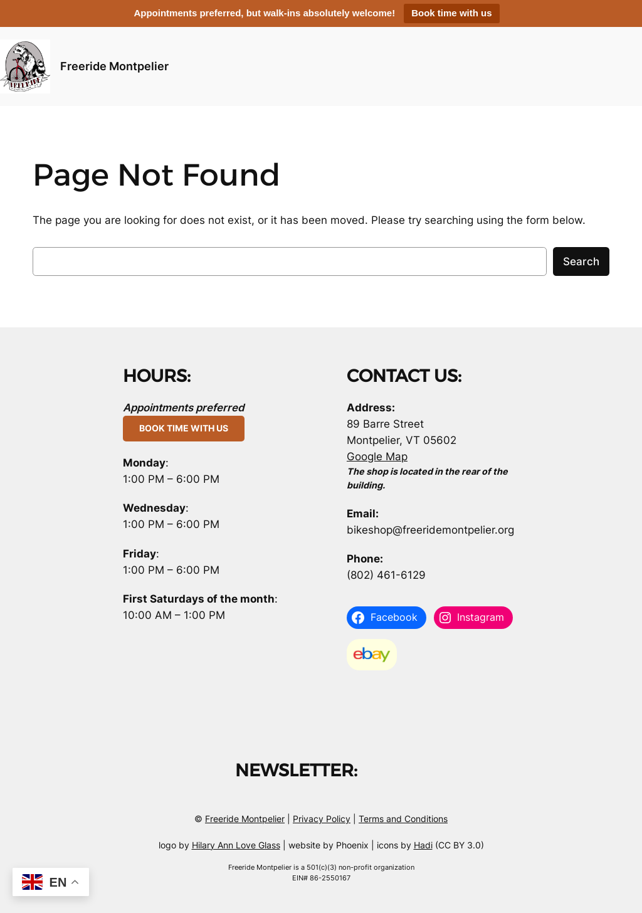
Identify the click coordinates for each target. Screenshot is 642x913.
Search (581, 261)
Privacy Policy (321, 818)
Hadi (423, 845)
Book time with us (451, 13)
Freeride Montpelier (114, 66)
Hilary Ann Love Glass (236, 845)
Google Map (377, 456)
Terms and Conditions (403, 818)
